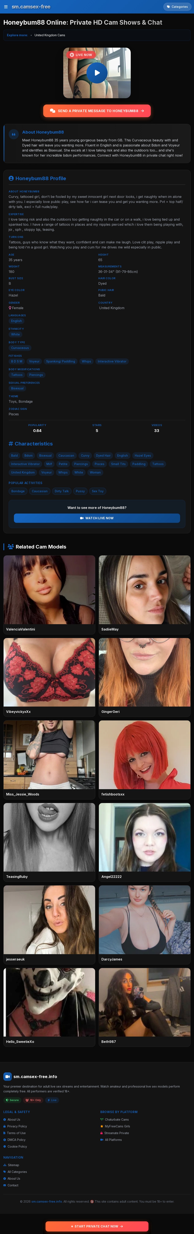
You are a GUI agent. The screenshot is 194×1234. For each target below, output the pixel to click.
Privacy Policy (15, 1126)
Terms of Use (14, 1133)
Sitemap (11, 1165)
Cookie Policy (15, 1146)
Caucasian (66, 455)
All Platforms (111, 1139)
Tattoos (158, 464)
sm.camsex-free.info (46, 1201)
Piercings (81, 464)
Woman (95, 472)
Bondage (18, 491)
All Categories (15, 1172)
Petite (63, 464)
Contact (10, 1185)
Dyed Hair (103, 455)
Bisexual (45, 455)
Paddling (139, 464)
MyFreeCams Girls (115, 1126)
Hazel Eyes (143, 455)
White (78, 472)
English (122, 455)
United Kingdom (23, 472)
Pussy (80, 491)
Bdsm (28, 455)
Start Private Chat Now (97, 1226)
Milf (49, 464)
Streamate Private (114, 1133)
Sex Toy (98, 491)
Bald (14, 455)
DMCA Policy (14, 1139)
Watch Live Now (97, 518)
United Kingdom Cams (50, 35)
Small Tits (118, 464)
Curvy (85, 455)
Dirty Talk (62, 491)
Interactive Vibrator (25, 464)
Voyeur (46, 472)
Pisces (99, 464)
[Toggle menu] (6, 6)
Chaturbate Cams (114, 1119)
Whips (63, 472)
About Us (11, 1119)
